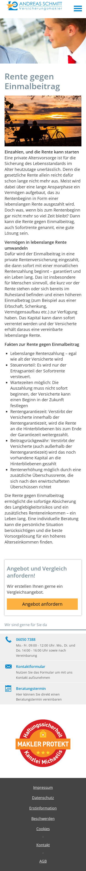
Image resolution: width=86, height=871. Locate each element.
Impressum (43, 787)
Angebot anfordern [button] (42, 604)
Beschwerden (43, 818)
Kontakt (43, 844)
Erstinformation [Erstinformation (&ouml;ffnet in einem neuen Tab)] (43, 808)
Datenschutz (43, 797)
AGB (43, 861)
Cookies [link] (43, 828)
